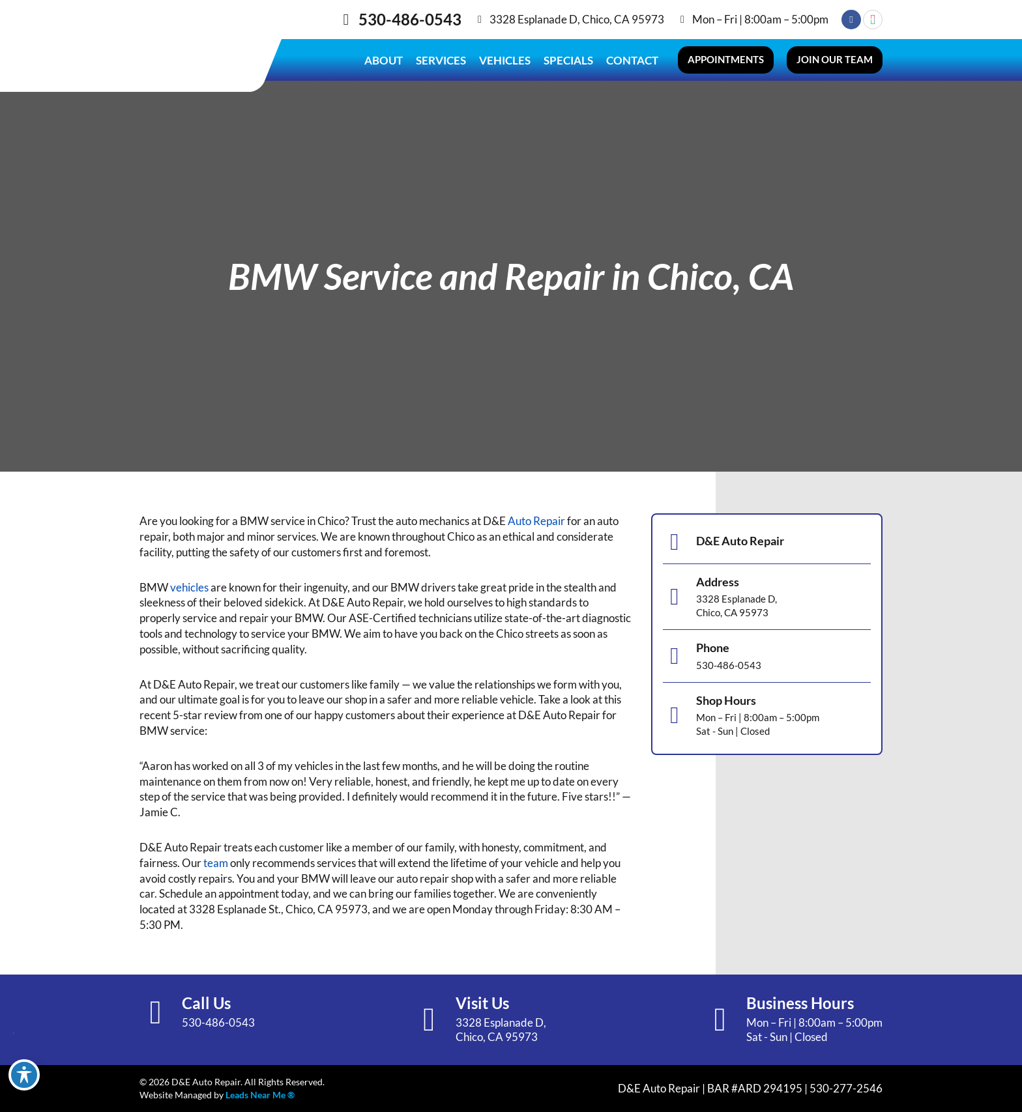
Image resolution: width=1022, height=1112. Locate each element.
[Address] (674, 596)
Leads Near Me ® (260, 1094)
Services (441, 60)
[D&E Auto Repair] (674, 542)
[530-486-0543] (346, 19)
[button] (726, 60)
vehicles (189, 587)
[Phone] (674, 656)
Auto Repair (536, 521)
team (215, 863)
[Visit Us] (429, 1019)
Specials (568, 60)
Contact (632, 60)
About (383, 60)
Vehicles (505, 60)
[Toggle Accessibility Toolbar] (24, 1075)
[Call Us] (155, 1012)
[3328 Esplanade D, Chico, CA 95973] (479, 19)
